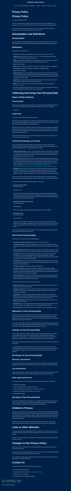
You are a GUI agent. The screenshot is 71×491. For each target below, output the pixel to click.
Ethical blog (49, 5)
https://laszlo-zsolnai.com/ (18, 85)
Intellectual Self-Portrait (23, 5)
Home (16, 5)
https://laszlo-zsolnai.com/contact (36, 476)
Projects (3, 486)
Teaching (44, 5)
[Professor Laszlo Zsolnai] (35, 2)
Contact (54, 5)
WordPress (12, 489)
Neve (3, 489)
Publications (19, 484)
